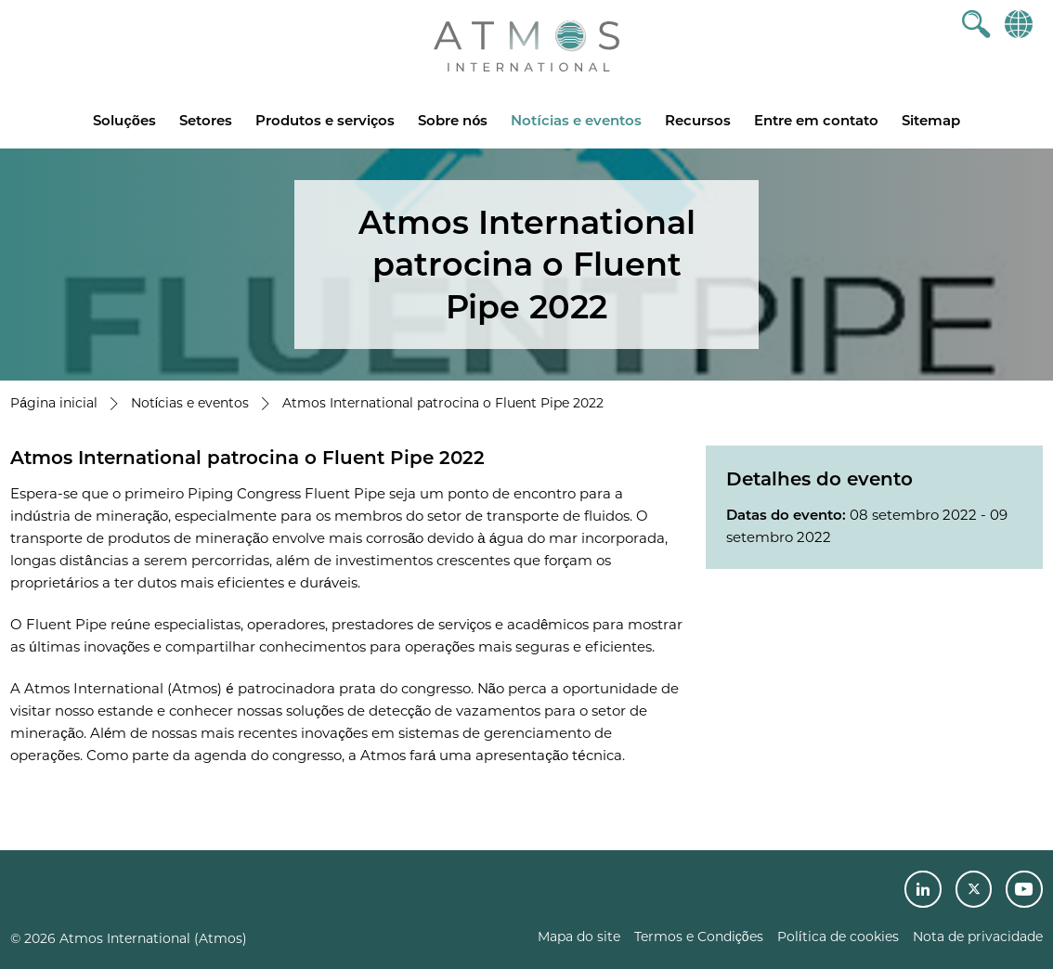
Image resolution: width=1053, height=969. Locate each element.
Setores (205, 120)
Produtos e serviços (325, 120)
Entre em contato (816, 120)
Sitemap (931, 120)
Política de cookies (838, 936)
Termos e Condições (698, 936)
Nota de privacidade (978, 936)
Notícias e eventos (576, 120)
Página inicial (54, 402)
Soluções (124, 120)
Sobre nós (453, 120)
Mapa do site (579, 936)
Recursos (698, 120)
